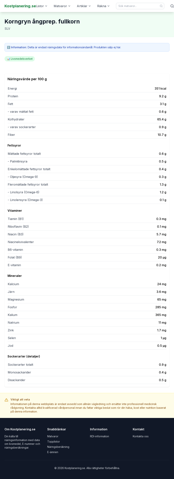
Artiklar (84, 6)
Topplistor (53, 441)
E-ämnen (52, 452)
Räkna (103, 6)
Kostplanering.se (20, 6)
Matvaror (62, 6)
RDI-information (99, 436)
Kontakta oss (141, 436)
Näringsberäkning (58, 446)
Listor (42, 6)
